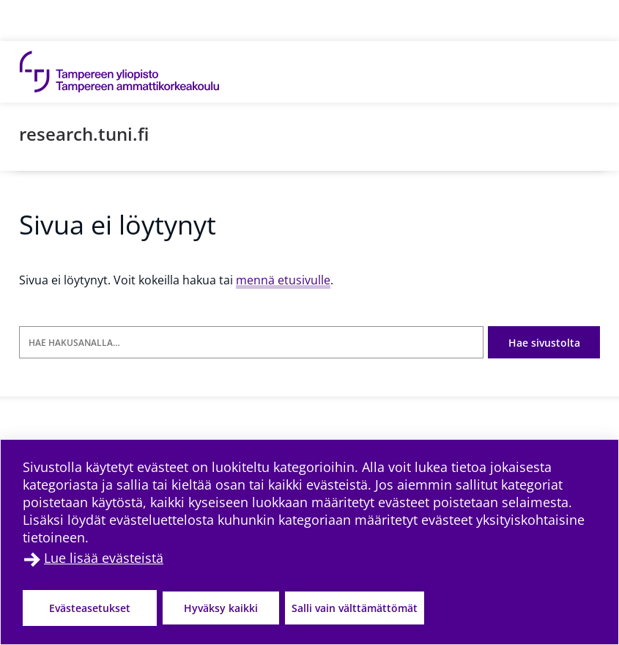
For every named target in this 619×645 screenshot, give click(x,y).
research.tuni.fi (84, 134)
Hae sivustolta (544, 343)
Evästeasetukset (89, 608)
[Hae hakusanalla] (251, 342)
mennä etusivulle (283, 280)
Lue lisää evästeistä (103, 558)
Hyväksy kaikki (221, 608)
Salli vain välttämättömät (355, 608)
